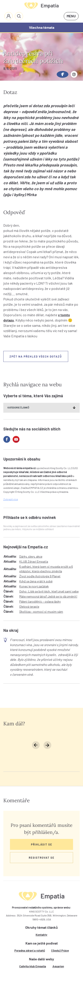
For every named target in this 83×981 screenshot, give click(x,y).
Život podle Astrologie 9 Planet (39, 576)
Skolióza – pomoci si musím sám (41, 611)
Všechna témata (41, 27)
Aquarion (58, 966)
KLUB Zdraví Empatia (33, 561)
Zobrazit (10, 499)
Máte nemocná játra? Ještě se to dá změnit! (48, 596)
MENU (71, 16)
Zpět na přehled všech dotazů (36, 356)
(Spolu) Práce (60, 950)
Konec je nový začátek (34, 586)
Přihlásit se (41, 844)
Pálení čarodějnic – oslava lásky (40, 601)
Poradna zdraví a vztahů (29, 950)
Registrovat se (41, 857)
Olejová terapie (29, 606)
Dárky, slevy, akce (30, 556)
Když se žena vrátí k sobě (35, 581)
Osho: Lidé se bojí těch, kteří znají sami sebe (49, 591)
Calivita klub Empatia (32, 966)
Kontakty (41, 934)
